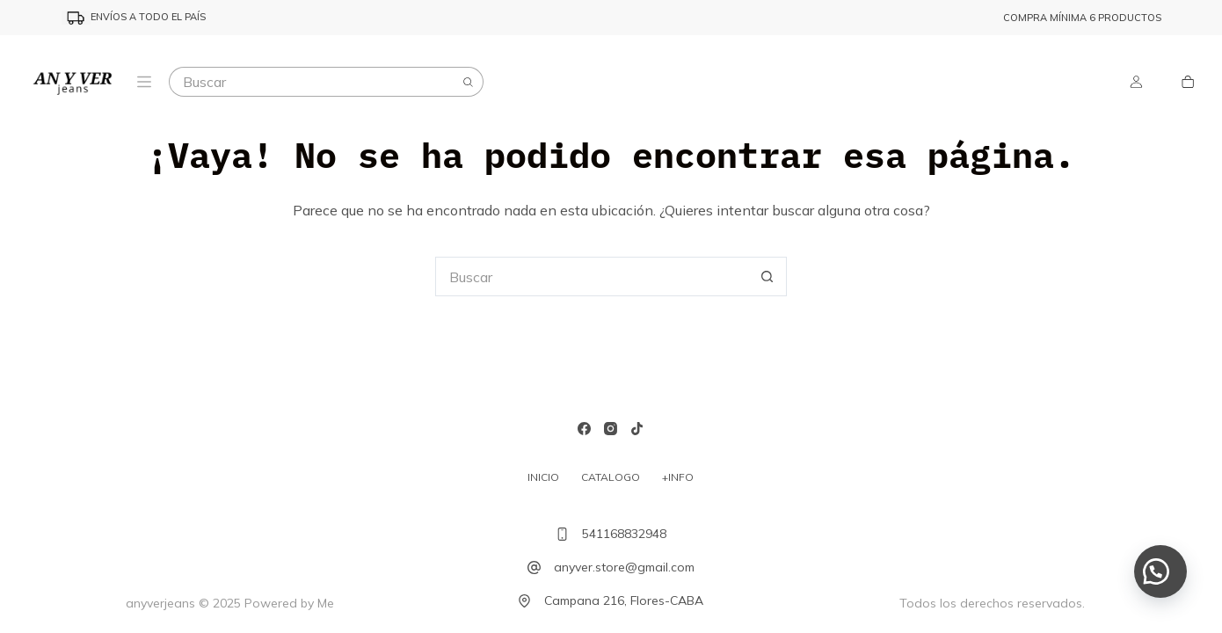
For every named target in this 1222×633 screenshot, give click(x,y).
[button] (1160, 571)
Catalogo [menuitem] (610, 477)
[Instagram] (610, 428)
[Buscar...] (311, 82)
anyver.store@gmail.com (624, 567)
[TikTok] (637, 428)
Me (325, 603)
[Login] (1137, 82)
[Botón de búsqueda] (469, 82)
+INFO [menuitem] (678, 477)
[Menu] (144, 82)
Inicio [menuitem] (543, 477)
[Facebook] (584, 428)
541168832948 (624, 534)
